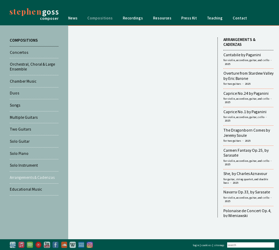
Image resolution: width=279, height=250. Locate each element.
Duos (14, 93)
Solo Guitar (20, 141)
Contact (240, 18)
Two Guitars (20, 129)
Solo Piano (19, 153)
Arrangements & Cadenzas (32, 177)
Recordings (133, 18)
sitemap (219, 245)
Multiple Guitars (24, 117)
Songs (15, 105)
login (196, 245)
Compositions (100, 18)
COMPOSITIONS (24, 40)
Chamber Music (23, 81)
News (73, 18)
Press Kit (189, 18)
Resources (162, 18)
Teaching (215, 18)
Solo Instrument (24, 165)
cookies (206, 245)
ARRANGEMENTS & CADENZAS (239, 42)
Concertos (19, 52)
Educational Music (26, 189)
